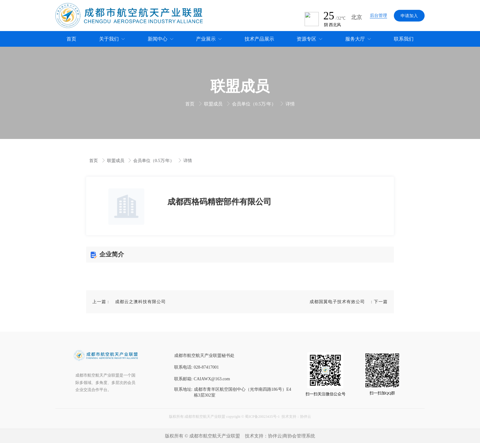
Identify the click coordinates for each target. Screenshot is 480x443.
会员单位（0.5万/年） (254, 103)
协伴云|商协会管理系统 (291, 435)
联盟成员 (214, 103)
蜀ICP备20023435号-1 (262, 416)
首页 (190, 103)
